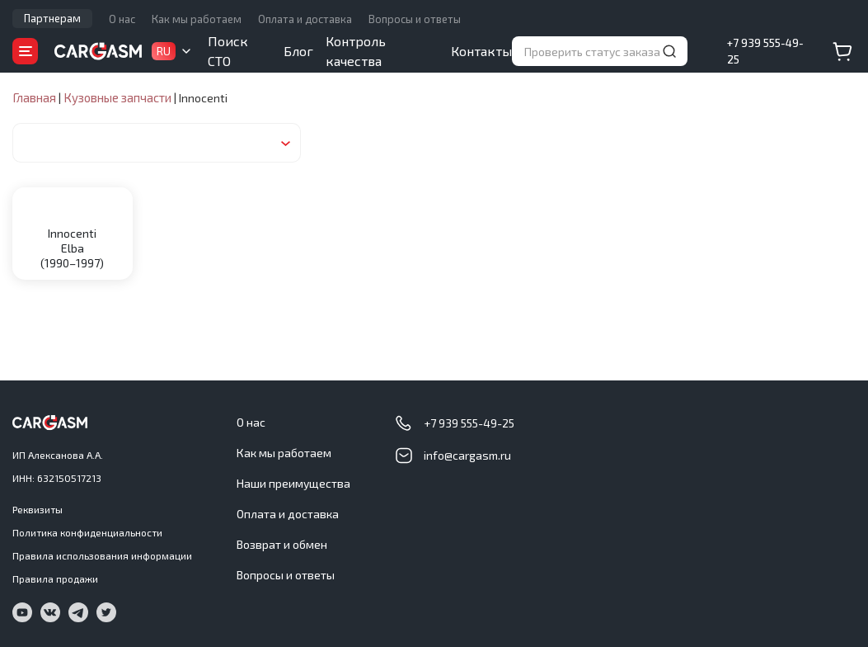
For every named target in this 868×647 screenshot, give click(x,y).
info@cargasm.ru (467, 455)
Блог (298, 51)
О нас (122, 19)
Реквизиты (37, 509)
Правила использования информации (102, 555)
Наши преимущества (293, 483)
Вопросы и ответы (414, 19)
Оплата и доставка (305, 19)
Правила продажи (55, 578)
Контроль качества (356, 50)
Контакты (481, 51)
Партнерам (52, 18)
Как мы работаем (197, 19)
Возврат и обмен (282, 544)
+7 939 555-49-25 (765, 51)
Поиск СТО (228, 50)
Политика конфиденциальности (87, 532)
